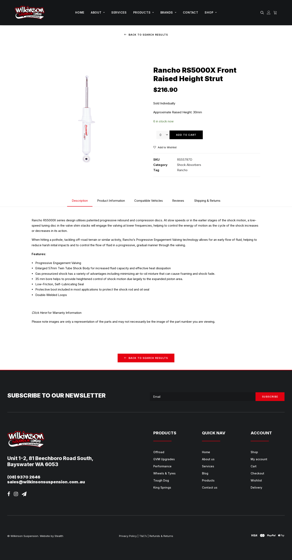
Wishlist (256, 480)
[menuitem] (79, 12)
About (98, 12)
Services (119, 12)
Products (143, 12)
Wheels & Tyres (164, 473)
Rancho (182, 170)
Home (79, 12)
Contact (190, 12)
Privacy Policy (128, 535)
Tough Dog (161, 480)
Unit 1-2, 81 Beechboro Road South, (50, 458)
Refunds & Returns (161, 535)
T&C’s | (144, 535)
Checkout (257, 473)
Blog (205, 473)
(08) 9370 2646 (23, 477)
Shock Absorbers (189, 165)
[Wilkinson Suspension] (30, 12)
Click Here (39, 313)
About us (208, 459)
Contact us (209, 487)
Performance (162, 466)
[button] (262, 12)
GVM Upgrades (164, 459)
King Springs (162, 487)
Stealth (59, 535)
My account (259, 459)
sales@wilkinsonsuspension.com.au (46, 481)
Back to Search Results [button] (146, 34)
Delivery (256, 487)
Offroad (158, 452)
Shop (211, 12)
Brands (168, 12)
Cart (254, 466)
